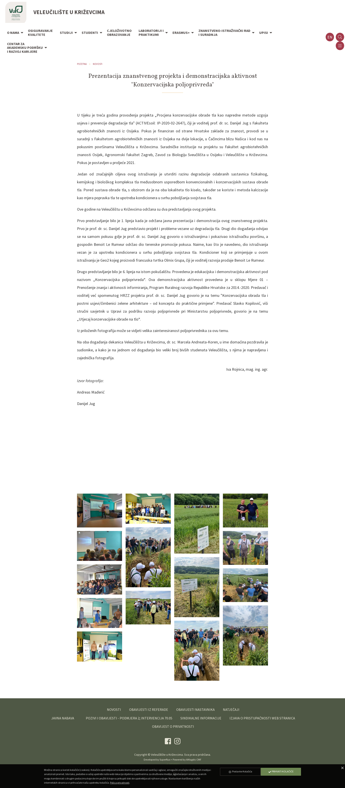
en (329, 37)
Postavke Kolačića (240, 771)
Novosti (97, 64)
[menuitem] (14, 33)
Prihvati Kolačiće (281, 771)
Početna (82, 64)
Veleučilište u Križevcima (167, 755)
